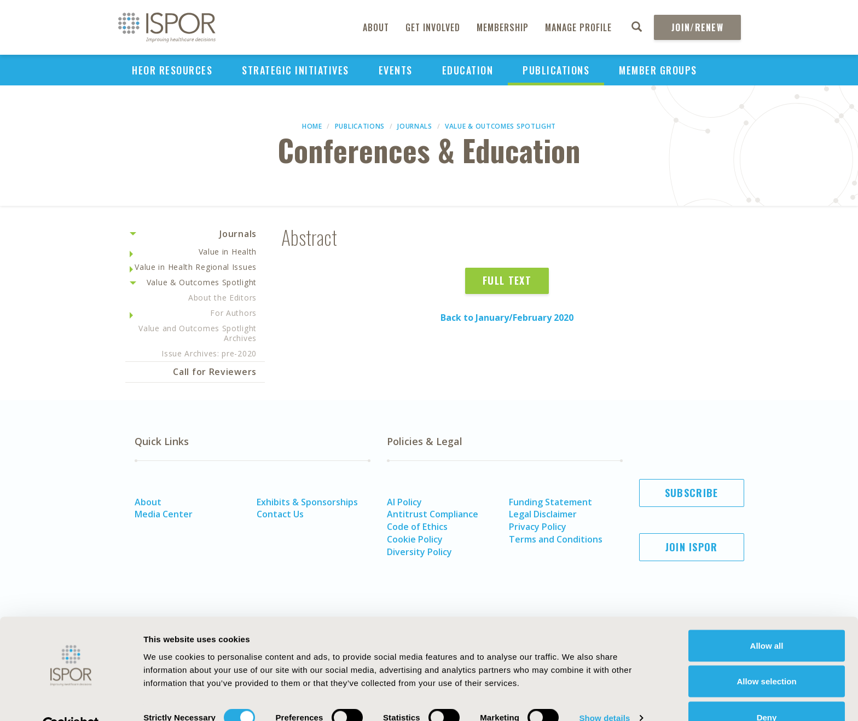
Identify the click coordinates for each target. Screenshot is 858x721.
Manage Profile (578, 27)
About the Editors (222, 297)
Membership (503, 27)
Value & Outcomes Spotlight (500, 126)
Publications (556, 70)
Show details (604, 692)
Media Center (164, 514)
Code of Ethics (417, 527)
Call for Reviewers (215, 372)
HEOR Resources (172, 70)
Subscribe (691, 493)
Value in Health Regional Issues (196, 267)
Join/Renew (697, 27)
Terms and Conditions (555, 539)
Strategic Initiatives (295, 70)
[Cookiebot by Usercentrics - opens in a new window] (71, 699)
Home (312, 126)
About (376, 27)
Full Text (507, 280)
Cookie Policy (415, 539)
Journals (414, 126)
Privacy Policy (537, 527)
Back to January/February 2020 (506, 318)
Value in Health (228, 251)
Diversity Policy (419, 552)
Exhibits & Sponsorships (307, 502)
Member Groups (658, 70)
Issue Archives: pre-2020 (209, 353)
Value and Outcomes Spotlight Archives (197, 333)
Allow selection (766, 656)
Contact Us (280, 514)
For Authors (233, 313)
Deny (767, 691)
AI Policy (404, 502)
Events (396, 70)
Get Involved (432, 27)
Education (468, 70)
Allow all (767, 620)
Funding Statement (550, 502)
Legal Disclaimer (543, 514)
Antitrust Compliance (432, 514)
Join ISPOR (691, 547)
